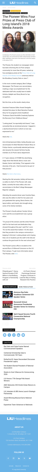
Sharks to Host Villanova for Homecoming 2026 (19, 373)
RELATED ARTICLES (10, 287)
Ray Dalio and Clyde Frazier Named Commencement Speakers (16, 348)
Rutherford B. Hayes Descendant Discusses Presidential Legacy (19, 360)
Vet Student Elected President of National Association (18, 367)
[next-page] (7, 324)
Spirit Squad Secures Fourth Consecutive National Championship (24, 316)
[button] (3, 3)
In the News (24, 13)
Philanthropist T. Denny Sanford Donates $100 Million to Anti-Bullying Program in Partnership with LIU (10, 275)
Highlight (5, 297)
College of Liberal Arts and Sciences (11, 13)
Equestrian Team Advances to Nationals (18, 405)
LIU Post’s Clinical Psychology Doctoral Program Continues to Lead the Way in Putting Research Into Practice (27, 275)
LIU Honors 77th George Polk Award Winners (17, 380)
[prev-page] (4, 324)
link (11, 137)
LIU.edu (11, 466)
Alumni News (11, 7)
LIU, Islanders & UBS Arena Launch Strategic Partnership (19, 392)
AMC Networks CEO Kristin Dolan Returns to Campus (19, 386)
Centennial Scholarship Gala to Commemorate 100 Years (15, 354)
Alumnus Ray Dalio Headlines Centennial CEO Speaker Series (24, 294)
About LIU (18, 466)
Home (4, 7)
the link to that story (13, 174)
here (16, 254)
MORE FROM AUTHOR (26, 287)
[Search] (35, 3)
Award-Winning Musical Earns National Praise (18, 399)
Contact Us (26, 466)
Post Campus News (15, 11)
